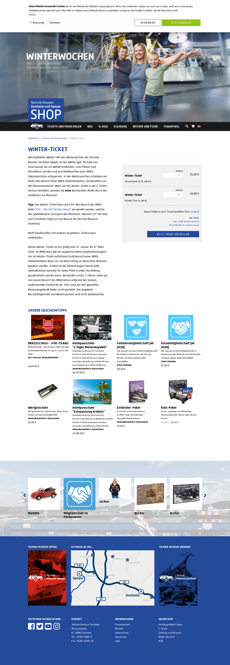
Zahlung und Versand (169, 632)
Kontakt (119, 628)
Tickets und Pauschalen (64, 126)
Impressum (121, 636)
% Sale (103, 126)
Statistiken (55, 22)
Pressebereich (122, 624)
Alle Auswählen (181, 22)
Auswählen (148, 22)
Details (32, 14)
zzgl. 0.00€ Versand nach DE (186, 221)
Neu (90, 126)
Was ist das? (192, 211)
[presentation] (24, 495)
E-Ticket (162, 628)
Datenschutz (121, 632)
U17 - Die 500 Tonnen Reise (53, 209)
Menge (179, 171)
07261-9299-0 (84, 636)
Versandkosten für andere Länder (184, 225)
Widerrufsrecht (166, 636)
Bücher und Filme (145, 126)
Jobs (117, 641)
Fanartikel (172, 126)
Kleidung (120, 126)
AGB (160, 641)
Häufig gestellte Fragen (170, 624)
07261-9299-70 (85, 641)
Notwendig (38, 22)
